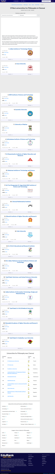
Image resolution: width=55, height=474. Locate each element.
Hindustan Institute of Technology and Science (20, 170)
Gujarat (29, 459)
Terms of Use (45, 473)
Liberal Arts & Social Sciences (17, 4)
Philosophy (26, 4)
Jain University (10, 396)
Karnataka (30, 463)
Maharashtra (30, 465)
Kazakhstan (44, 461)
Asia (30, 4)
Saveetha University (20, 109)
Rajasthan (30, 458)
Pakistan (43, 458)
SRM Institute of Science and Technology (20, 95)
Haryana (29, 461)
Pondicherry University (12, 368)
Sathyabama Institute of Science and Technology (20, 139)
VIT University (10, 364)
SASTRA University (11, 380)
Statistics (10, 59)
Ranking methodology (6, 470)
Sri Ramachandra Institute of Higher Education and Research (20, 154)
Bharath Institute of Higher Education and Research (20, 216)
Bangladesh (44, 456)
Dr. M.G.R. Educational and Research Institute (20, 246)
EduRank (32, 10)
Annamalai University (12, 376)
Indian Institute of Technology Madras (20, 49)
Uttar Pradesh (31, 456)
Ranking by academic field (20, 13)
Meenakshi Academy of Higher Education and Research (20, 323)
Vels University (20, 231)
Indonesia (44, 463)
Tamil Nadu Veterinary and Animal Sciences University (20, 277)
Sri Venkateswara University (13, 361)
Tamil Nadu (37, 4)
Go (38, 15)
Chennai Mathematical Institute (20, 201)
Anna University (20, 63)
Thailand (43, 459)
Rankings (30, 59)
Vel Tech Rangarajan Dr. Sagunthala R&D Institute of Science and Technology (20, 186)
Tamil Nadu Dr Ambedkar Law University (20, 338)
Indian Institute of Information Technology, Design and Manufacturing (20, 292)
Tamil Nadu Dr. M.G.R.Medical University (20, 308)
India (33, 4)
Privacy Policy (51, 473)
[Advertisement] (10, 26)
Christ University (11, 388)
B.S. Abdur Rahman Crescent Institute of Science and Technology (20, 261)
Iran (43, 465)
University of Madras (20, 124)
